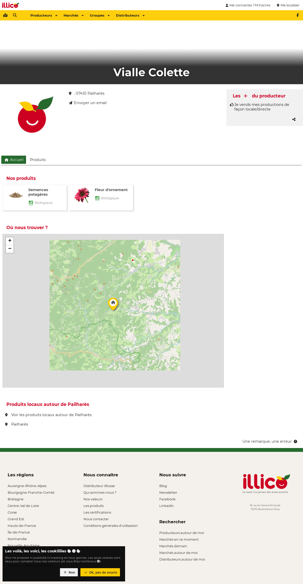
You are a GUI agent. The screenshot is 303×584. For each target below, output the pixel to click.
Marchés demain (173, 546)
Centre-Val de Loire (23, 506)
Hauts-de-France (22, 526)
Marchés (73, 15)
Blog (163, 486)
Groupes (100, 15)
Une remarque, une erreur (270, 441)
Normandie (17, 539)
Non (69, 572)
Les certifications (97, 512)
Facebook (167, 499)
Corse (12, 512)
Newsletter (168, 492)
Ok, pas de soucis (100, 572)
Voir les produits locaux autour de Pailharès (48, 415)
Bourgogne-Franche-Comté (31, 492)
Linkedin (166, 506)
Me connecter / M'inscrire (247, 5)
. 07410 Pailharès (86, 93)
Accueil (13, 159)
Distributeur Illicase (99, 486)
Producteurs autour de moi (181, 533)
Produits (38, 159)
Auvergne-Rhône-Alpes (27, 486)
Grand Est (16, 519)
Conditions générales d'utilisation (110, 526)
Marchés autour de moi (178, 553)
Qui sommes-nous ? (99, 492)
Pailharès (16, 424)
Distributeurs (130, 15)
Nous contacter (96, 519)
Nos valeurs (92, 499)
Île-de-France (19, 532)
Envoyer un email (88, 103)
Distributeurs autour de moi (182, 559)
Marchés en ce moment (179, 539)
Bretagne (15, 499)
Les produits (93, 506)
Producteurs (43, 15)
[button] (113, 305)
